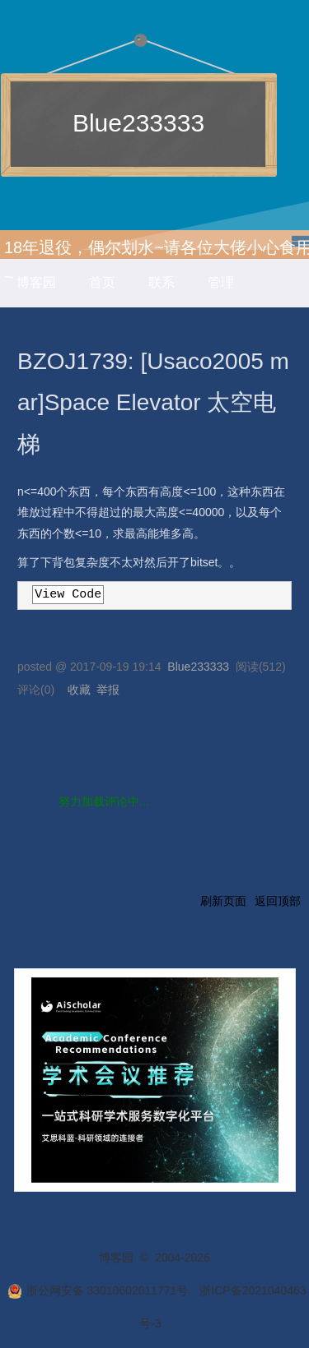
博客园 (36, 282)
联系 (161, 282)
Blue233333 (138, 122)
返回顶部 (278, 900)
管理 (221, 282)
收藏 (79, 689)
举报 (107, 689)
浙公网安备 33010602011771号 (98, 1290)
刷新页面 (223, 900)
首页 (102, 282)
